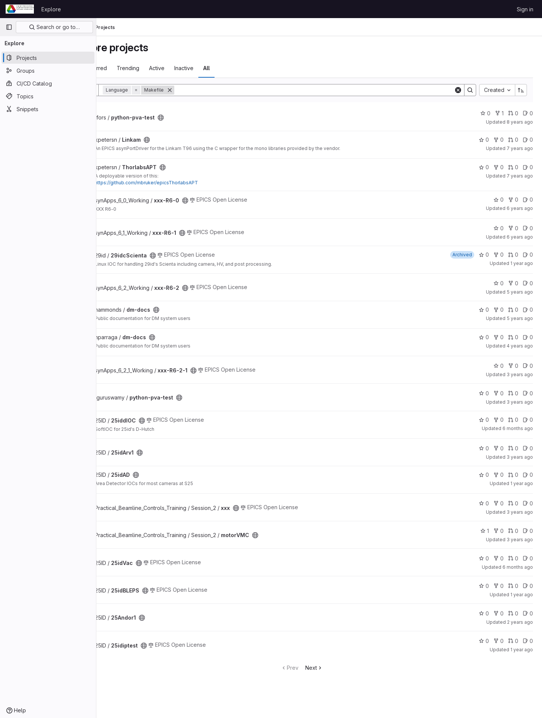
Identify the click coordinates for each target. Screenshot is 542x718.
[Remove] (204, 90)
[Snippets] (48, 109)
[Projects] (48, 58)
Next (331, 667)
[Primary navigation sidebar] (9, 27)
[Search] (331, 90)
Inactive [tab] (218, 68)
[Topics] (48, 96)
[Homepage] (19, 9)
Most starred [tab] (126, 68)
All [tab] (241, 68)
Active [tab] (191, 68)
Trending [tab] (162, 68)
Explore (51, 9)
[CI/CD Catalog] (48, 83)
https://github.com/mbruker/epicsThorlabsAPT (181, 182)
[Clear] (458, 90)
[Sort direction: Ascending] (521, 90)
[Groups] (48, 70)
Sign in (525, 9)
